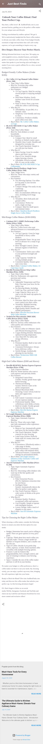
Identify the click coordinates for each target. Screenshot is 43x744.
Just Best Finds (17, 3)
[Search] (39, 4)
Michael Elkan (26, 739)
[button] (39, 11)
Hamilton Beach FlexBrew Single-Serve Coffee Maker (25, 212)
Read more (36, 694)
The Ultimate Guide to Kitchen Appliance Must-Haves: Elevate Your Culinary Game (18, 703)
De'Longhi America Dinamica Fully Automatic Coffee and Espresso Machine (24, 459)
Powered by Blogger (21, 735)
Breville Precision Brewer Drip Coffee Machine (25, 313)
